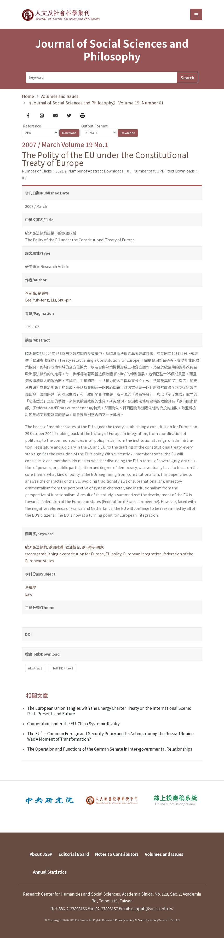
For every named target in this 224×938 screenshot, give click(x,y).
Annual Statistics (50, 872)
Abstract (35, 668)
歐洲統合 (72, 547)
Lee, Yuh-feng (37, 300)
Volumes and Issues (59, 96)
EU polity (113, 553)
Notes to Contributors (117, 854)
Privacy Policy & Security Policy (136, 920)
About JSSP (41, 854)
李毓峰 (30, 293)
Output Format (94, 126)
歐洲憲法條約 (36, 547)
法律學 (30, 587)
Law (28, 594)
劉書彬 (43, 293)
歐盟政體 (56, 547)
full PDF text (63, 668)
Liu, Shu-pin (61, 300)
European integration (142, 553)
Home (28, 96)
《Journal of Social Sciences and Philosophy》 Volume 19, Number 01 (95, 102)
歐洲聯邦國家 (93, 547)
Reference (32, 126)
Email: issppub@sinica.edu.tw (146, 908)
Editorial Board (74, 854)
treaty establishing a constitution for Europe (64, 553)
